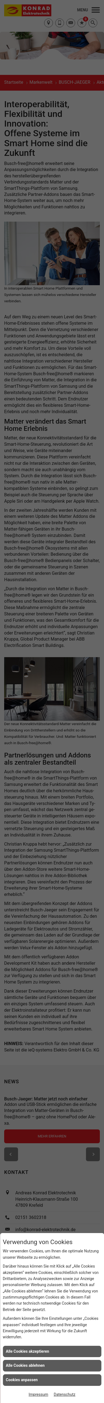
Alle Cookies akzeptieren (27, 1351)
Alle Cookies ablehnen (25, 1365)
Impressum (38, 1394)
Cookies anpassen (22, 1380)
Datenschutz (64, 1394)
